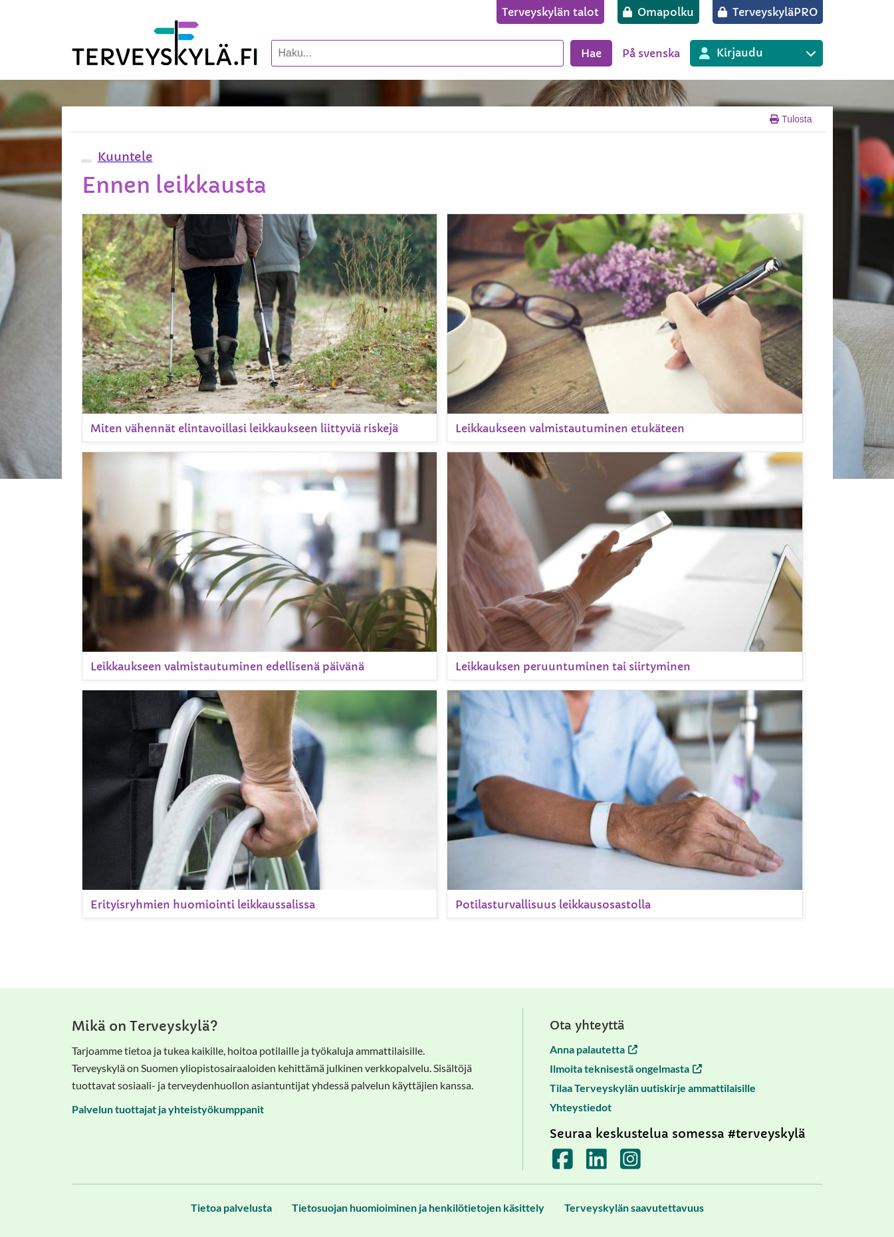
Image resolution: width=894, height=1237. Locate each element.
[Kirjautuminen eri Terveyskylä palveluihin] (756, 53)
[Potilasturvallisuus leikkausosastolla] (625, 804)
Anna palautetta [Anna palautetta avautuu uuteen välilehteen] (593, 1049)
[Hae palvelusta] (417, 53)
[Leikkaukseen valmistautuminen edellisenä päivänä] (260, 566)
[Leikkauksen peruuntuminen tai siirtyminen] (625, 566)
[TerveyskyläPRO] (768, 12)
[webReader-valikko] (86, 161)
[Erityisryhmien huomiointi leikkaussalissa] (260, 804)
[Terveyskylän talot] (550, 12)
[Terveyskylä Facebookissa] (562, 1163)
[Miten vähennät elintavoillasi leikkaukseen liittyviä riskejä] (260, 327)
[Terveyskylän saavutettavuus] (634, 1207)
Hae (591, 53)
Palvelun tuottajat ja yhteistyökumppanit (168, 1109)
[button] (123, 156)
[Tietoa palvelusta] (231, 1207)
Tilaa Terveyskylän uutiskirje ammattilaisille (653, 1087)
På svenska (651, 53)
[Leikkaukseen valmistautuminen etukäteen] (625, 327)
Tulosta (791, 119)
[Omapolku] (658, 12)
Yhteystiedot (581, 1107)
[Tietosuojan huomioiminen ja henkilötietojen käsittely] (418, 1207)
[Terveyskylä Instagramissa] (630, 1163)
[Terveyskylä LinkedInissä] (596, 1163)
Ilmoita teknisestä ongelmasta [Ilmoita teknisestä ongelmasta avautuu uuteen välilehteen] (626, 1068)
